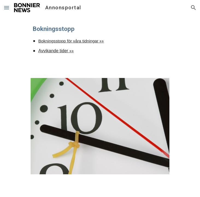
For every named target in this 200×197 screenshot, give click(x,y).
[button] (6, 7)
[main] (100, 43)
